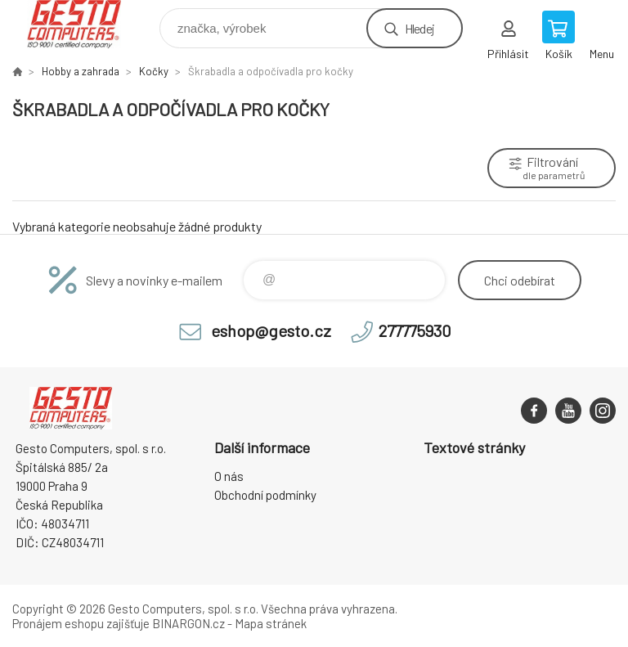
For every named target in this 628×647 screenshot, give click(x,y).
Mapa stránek (271, 623)
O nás (229, 476)
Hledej (419, 28)
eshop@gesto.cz (271, 330)
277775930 (415, 330)
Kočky (153, 71)
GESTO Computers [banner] (84, 24)
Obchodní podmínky (265, 494)
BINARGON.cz (188, 623)
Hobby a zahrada (80, 71)
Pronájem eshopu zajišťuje (81, 623)
